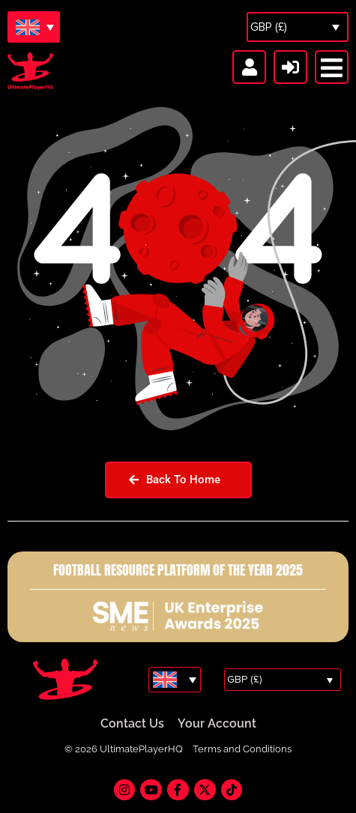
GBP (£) (268, 26)
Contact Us (132, 724)
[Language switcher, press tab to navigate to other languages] (33, 27)
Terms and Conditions (242, 749)
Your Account (217, 724)
